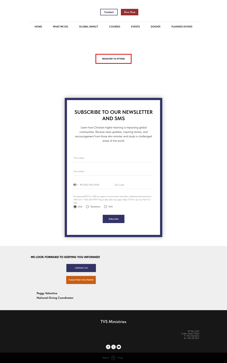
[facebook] (108, 347)
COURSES (114, 26)
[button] (81, 280)
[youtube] (119, 347)
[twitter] (113, 347)
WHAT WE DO (60, 26)
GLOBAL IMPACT (88, 26)
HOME (38, 26)
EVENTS (135, 26)
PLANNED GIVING (181, 26)
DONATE (155, 26)
